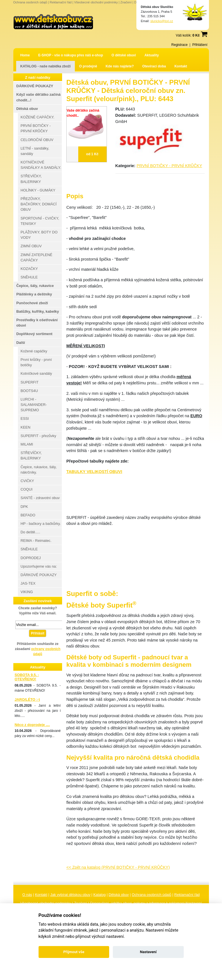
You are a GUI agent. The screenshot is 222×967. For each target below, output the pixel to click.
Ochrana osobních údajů (30, 2)
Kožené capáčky (34, 351)
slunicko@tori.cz (161, 21)
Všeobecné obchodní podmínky (96, 2)
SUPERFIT (30, 382)
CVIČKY (27, 481)
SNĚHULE (29, 277)
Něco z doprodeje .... (32, 725)
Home (25, 55)
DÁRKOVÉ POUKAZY (34, 86)
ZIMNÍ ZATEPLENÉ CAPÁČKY (36, 257)
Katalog (99, 895)
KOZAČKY (29, 269)
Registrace (179, 45)
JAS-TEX (28, 583)
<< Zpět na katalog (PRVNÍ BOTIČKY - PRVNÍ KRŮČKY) (118, 867)
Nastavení (148, 952)
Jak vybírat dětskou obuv (70, 895)
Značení (126, 2)
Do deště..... (30, 532)
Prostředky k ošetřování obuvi (37, 322)
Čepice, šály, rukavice (35, 286)
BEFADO (28, 515)
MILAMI (27, 444)
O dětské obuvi (123, 55)
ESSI (25, 418)
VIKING (27, 592)
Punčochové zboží (32, 303)
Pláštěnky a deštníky (34, 294)
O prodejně (88, 66)
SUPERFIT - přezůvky (38, 436)
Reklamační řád (60, 2)
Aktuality (151, 55)
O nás (27, 895)
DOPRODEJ (31, 558)
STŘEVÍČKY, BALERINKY (31, 179)
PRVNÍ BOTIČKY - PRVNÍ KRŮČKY (169, 165)
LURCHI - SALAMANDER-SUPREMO (34, 404)
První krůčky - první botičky (36, 362)
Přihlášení (199, 45)
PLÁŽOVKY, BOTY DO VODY (39, 235)
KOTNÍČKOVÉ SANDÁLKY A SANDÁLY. (41, 165)
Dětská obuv (119, 895)
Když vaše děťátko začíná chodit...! (38, 97)
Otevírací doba (154, 66)
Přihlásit (37, 633)
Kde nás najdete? (119, 66)
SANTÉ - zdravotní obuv (40, 498)
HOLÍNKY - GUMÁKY (38, 190)
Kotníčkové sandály (36, 373)
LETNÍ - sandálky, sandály (35, 151)
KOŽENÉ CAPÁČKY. (37, 117)
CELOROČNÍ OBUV (37, 140)
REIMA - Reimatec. (36, 540)
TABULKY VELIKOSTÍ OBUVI (94, 471)
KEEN (26, 427)
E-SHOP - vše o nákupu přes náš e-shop (70, 55)
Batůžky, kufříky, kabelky (37, 311)
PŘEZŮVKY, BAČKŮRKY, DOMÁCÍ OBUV (39, 204)
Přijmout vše (73, 952)
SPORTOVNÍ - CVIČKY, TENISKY (40, 221)
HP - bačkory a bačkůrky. (41, 523)
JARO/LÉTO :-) (27, 699)
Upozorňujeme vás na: (39, 566)
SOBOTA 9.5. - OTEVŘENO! (27, 677)
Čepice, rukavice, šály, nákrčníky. (39, 469)
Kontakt (180, 66)
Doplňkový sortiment (34, 334)
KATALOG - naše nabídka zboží (45, 66)
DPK (24, 506)
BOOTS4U (29, 391)
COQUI (27, 489)
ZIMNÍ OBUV (31, 246)
